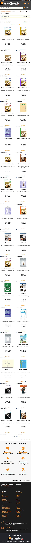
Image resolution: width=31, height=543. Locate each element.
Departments (3, 11)
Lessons (17, 495)
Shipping (18, 503)
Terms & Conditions (5, 513)
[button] (23, 3)
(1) (25, 49)
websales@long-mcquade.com (8, 486)
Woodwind (25, 16)
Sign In (3, 492)
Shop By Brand (19, 513)
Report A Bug (18, 516)
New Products (19, 492)
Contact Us (2, 0)
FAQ (17, 507)
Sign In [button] (22, 0)
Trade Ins (18, 498)
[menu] (28, 3)
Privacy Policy (4, 515)
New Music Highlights (25, 11)
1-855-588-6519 (5, 485)
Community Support (6, 507)
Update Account (5, 496)
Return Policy (4, 516)
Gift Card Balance (5, 500)
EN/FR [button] (28, 0)
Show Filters (3, 18)
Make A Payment (5, 498)
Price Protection (5, 512)
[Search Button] (22, 8)
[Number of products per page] (25, 22)
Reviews (17, 515)
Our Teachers (4, 518)
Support (17, 499)
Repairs (17, 496)
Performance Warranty (6, 509)
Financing (18, 500)
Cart (2, 495)
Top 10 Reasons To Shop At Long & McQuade (20, 480)
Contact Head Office (20, 509)
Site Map (18, 512)
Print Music (8, 11)
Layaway (18, 502)
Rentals (17, 494)
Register (3, 494)
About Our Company (6, 508)
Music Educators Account (7, 502)
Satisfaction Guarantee (6, 511)
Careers (17, 511)
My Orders (4, 499)
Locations (18, 508)
